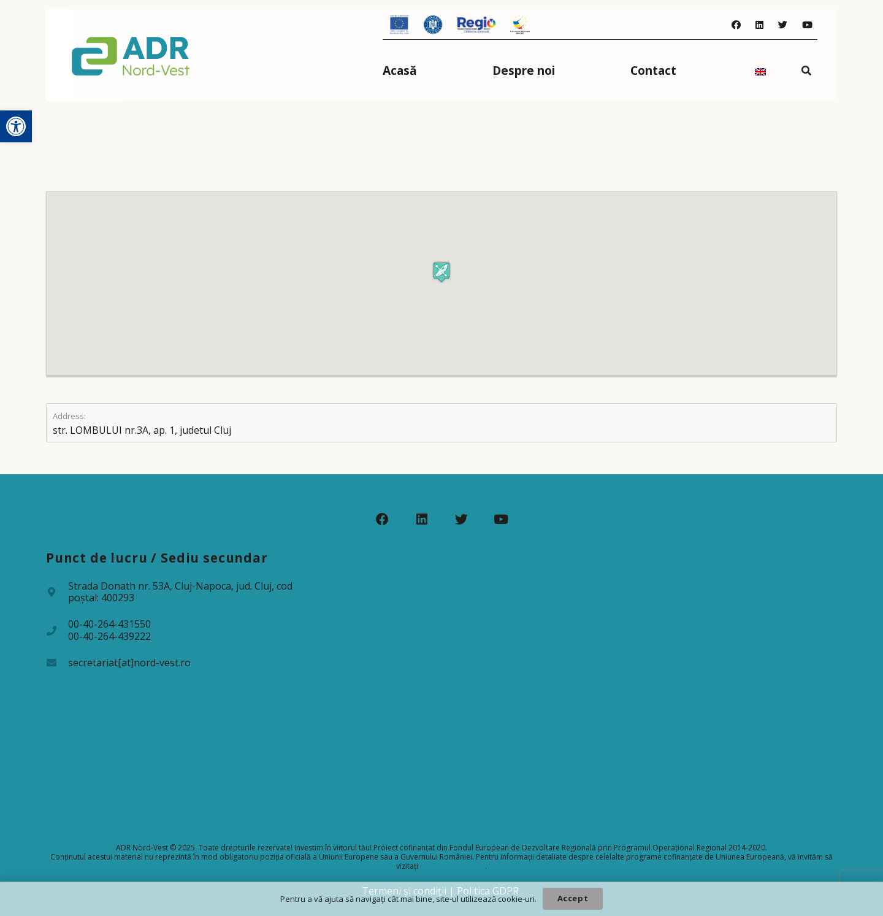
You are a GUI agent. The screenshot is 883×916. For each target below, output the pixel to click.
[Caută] (806, 70)
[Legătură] (131, 55)
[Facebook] (736, 24)
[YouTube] (807, 24)
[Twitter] (782, 24)
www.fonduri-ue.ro (452, 866)
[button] (16, 126)
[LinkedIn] (759, 24)
